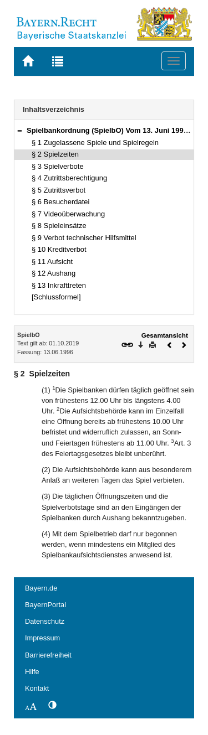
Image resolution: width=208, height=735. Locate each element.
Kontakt (37, 688)
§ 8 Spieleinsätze (59, 225)
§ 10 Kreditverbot (59, 249)
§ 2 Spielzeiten (55, 154)
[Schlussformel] (56, 297)
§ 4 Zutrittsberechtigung (69, 178)
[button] (19, 130)
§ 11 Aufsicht (52, 261)
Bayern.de (41, 588)
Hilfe (32, 671)
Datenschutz (44, 621)
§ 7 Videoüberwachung (68, 214)
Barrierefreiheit (48, 655)
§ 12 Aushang (53, 273)
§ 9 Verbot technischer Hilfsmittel (84, 238)
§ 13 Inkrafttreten (59, 285)
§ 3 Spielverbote (58, 166)
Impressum (42, 638)
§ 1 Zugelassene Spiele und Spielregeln (95, 142)
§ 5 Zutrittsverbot (58, 190)
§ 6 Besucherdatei (60, 202)
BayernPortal (45, 605)
